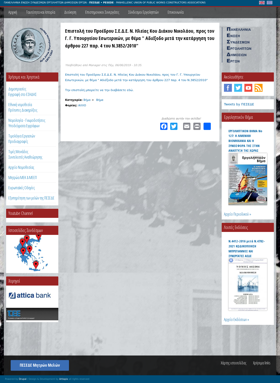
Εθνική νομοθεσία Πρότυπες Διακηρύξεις (22, 107)
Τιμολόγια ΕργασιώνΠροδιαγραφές (21, 138)
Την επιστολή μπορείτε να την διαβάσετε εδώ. (99, 90)
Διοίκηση (70, 12)
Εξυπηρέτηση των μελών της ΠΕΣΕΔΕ (31, 198)
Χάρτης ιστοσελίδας (233, 363)
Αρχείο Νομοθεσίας (21, 167)
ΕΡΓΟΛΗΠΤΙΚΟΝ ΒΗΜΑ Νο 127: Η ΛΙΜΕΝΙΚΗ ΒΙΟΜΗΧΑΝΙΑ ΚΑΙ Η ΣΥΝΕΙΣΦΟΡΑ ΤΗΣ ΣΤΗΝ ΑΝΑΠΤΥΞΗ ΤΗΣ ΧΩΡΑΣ (245, 141)
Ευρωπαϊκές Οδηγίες (21, 187)
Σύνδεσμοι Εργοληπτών (143, 12)
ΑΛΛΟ (82, 105)
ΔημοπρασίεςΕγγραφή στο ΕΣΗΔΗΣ (22, 91)
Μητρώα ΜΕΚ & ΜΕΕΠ (22, 177)
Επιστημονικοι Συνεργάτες (102, 12)
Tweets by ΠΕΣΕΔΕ (239, 104)
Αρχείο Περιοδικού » (237, 214)
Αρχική (12, 12)
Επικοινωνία (176, 12)
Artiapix (63, 379)
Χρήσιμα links (261, 363)
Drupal (22, 379)
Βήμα (87, 100)
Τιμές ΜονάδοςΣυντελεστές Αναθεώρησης (25, 154)
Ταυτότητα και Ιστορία (40, 12)
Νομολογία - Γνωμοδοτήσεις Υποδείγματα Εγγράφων (26, 122)
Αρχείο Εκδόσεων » (236, 319)
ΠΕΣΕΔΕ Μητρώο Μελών (40, 365)
